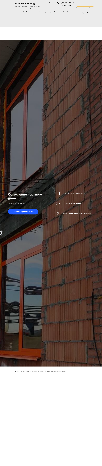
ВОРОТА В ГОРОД (25, 3)
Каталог (10, 12)
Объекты (90, 13)
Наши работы (31, 12)
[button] (23, 211)
